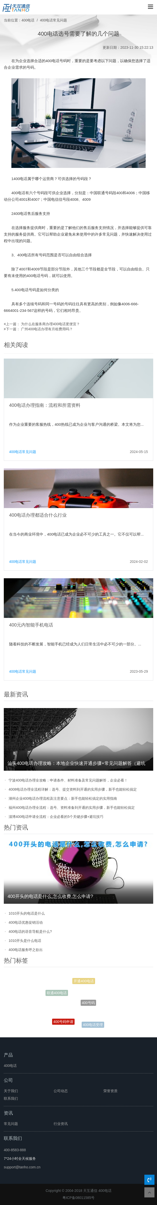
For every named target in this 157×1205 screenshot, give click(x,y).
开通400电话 (84, 982)
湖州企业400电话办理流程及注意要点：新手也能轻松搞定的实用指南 (63, 798)
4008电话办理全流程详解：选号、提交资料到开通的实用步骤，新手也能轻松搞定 (73, 789)
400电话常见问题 (53, 20)
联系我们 (11, 1098)
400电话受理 (93, 1025)
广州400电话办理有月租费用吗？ (47, 329)
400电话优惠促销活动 (26, 922)
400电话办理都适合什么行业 (38, 515)
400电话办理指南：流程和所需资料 (44, 405)
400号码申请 (63, 1023)
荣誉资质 (110, 1091)
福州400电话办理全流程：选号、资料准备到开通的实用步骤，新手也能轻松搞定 (72, 808)
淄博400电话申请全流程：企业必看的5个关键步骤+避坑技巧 (56, 817)
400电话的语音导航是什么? (30, 932)
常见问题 (11, 1124)
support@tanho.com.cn (22, 1167)
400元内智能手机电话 (31, 624)
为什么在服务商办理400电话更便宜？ (50, 324)
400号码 (88, 1005)
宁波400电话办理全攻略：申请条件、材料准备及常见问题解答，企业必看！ (68, 780)
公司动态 (61, 1091)
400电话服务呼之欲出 (26, 950)
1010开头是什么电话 (25, 941)
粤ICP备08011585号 (78, 1198)
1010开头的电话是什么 (27, 913)
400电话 (27, 20)
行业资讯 (61, 1124)
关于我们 (11, 1091)
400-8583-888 (15, 1150)
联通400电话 (57, 994)
